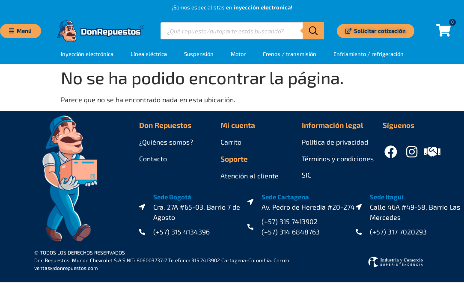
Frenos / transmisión (289, 53)
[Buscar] (313, 30)
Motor (238, 53)
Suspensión (199, 53)
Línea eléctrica (149, 53)
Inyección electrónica (87, 53)
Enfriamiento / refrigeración (368, 53)
